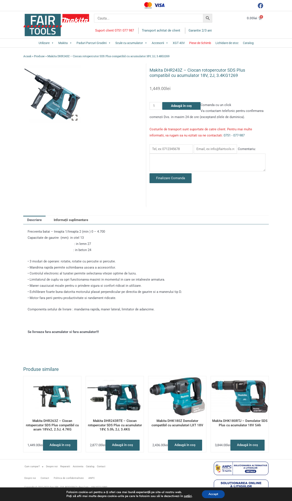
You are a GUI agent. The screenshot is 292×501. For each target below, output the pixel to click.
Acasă (27, 56)
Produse (39, 56)
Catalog (248, 43)
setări (188, 496)
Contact (101, 466)
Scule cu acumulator (131, 43)
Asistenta (78, 466)
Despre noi (52, 466)
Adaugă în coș (181, 106)
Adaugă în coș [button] (60, 445)
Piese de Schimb (200, 43)
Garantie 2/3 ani (200, 30)
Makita (65, 43)
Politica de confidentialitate (69, 478)
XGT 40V (179, 43)
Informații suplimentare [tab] (71, 220)
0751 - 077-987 (234, 135)
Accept (213, 494)
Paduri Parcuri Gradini (94, 43)
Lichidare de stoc (227, 43)
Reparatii (65, 466)
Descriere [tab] (34, 220)
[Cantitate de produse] (155, 106)
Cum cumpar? (34, 466)
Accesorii (160, 43)
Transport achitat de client (161, 30)
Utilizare (46, 43)
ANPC (91, 478)
